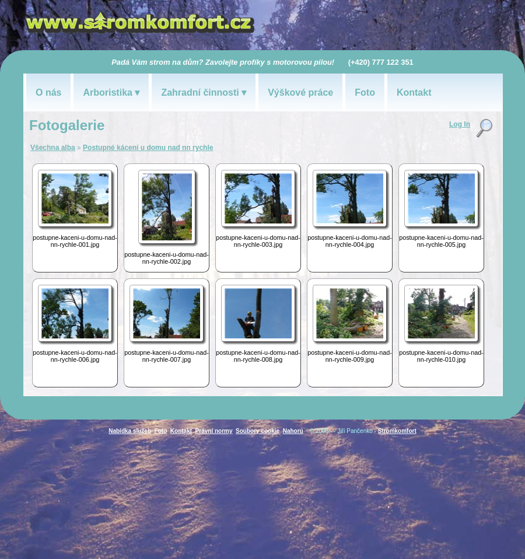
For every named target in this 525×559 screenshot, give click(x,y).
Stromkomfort (397, 431)
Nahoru (293, 431)
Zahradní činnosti (200, 92)
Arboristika (107, 92)
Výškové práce (300, 92)
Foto (365, 92)
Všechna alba (52, 148)
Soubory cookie (257, 431)
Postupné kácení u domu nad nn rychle (148, 148)
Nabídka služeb (129, 431)
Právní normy (214, 431)
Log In (459, 124)
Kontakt (414, 92)
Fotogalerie (66, 125)
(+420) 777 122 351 (381, 62)
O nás (48, 92)
